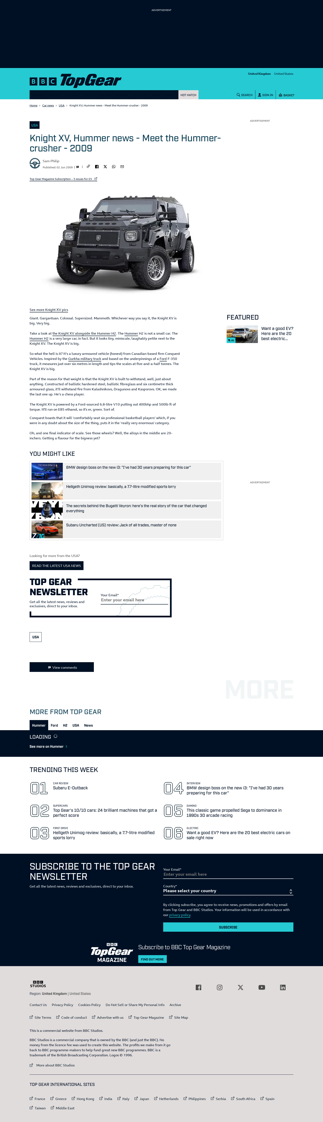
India (108, 1099)
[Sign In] (265, 94)
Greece (61, 1099)
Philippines (197, 1099)
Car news (48, 105)
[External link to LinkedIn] (283, 987)
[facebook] (97, 166)
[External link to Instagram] (219, 987)
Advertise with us (110, 1017)
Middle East (65, 1108)
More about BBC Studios (52, 1065)
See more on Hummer (50, 746)
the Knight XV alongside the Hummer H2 (84, 333)
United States (283, 74)
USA (61, 105)
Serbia (221, 1099)
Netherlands (168, 1099)
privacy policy (179, 914)
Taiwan (40, 1108)
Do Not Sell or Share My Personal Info (135, 1005)
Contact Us (38, 1005)
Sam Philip (51, 161)
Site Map (181, 1017)
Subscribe (228, 927)
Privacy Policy (62, 1005)
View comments (62, 667)
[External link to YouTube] (261, 987)
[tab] (39, 725)
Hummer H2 (39, 338)
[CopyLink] (88, 166)
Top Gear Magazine (149, 1017)
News (88, 725)
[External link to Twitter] (240, 987)
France (40, 1099)
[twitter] (105, 166)
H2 (65, 725)
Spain (270, 1099)
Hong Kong (85, 1099)
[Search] (244, 94)
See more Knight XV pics (49, 309)
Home (33, 105)
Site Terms (43, 1017)
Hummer (131, 333)
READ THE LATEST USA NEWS (56, 565)
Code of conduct (74, 1017)
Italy (125, 1099)
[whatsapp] (113, 166)
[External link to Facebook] (198, 987)
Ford (163, 358)
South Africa (245, 1099)
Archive (175, 1005)
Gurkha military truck (84, 358)
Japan (144, 1099)
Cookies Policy (89, 1005)
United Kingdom (259, 74)
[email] (122, 166)
